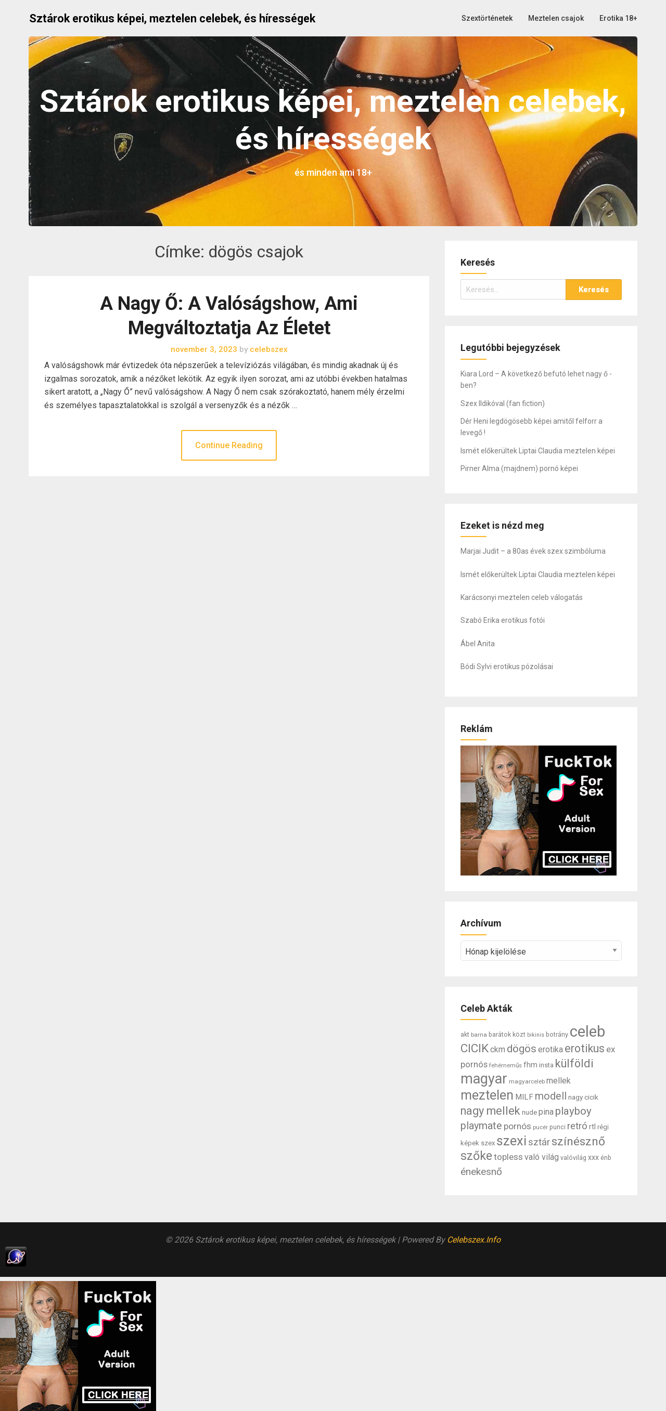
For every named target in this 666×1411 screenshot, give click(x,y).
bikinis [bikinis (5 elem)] (535, 1034)
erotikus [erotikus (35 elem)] (585, 1048)
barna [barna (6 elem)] (479, 1034)
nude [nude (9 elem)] (529, 1112)
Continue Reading (229, 445)
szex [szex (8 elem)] (488, 1143)
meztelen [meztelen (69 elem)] (487, 1095)
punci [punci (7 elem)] (557, 1127)
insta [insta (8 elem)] (546, 1065)
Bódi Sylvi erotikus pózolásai (506, 666)
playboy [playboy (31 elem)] (573, 1111)
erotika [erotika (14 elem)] (550, 1049)
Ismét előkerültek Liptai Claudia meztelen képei (537, 451)
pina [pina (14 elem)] (546, 1112)
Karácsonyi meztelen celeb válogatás (521, 597)
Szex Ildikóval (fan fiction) (502, 403)
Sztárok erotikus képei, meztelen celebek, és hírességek (172, 18)
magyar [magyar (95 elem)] (483, 1078)
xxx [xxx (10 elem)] (593, 1157)
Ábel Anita (477, 643)
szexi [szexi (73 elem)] (511, 1140)
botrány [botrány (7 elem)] (557, 1034)
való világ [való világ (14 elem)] (541, 1157)
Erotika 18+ (618, 18)
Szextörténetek (487, 18)
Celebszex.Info (474, 1240)
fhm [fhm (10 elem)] (530, 1065)
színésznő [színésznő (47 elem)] (578, 1141)
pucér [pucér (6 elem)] (540, 1127)
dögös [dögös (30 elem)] (521, 1048)
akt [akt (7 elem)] (464, 1034)
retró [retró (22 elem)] (577, 1126)
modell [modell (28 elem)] (551, 1096)
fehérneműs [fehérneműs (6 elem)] (505, 1065)
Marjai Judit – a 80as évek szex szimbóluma (533, 551)
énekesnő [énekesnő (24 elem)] (481, 1172)
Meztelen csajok (556, 18)
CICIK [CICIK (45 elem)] (474, 1048)
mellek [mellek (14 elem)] (558, 1081)
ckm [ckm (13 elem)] (497, 1049)
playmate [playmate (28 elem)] (481, 1126)
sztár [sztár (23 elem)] (539, 1142)
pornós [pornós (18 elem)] (517, 1126)
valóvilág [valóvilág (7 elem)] (573, 1157)
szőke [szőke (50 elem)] (476, 1155)
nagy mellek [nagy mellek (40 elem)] (490, 1110)
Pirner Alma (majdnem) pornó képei (519, 468)
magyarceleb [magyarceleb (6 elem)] (527, 1081)
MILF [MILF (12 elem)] (524, 1097)
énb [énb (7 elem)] (605, 1157)
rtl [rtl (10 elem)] (592, 1126)
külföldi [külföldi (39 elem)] (574, 1063)
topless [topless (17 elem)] (508, 1157)
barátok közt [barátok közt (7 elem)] (507, 1034)
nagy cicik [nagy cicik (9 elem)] (583, 1097)
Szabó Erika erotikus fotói (502, 620)
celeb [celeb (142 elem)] (587, 1031)
